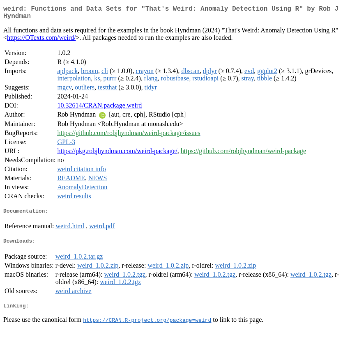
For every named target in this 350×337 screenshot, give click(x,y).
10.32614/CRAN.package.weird (99, 108)
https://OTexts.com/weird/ (41, 40)
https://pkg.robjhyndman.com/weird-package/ (117, 154)
